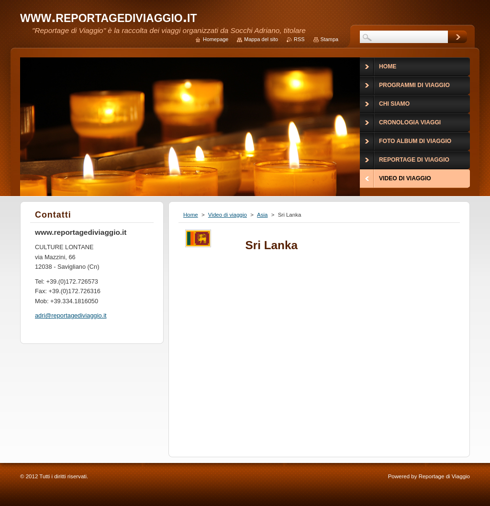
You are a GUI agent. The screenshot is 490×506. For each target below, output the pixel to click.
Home (190, 215)
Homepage (215, 39)
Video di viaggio (227, 215)
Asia (262, 215)
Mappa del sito (261, 39)
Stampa (329, 39)
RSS (299, 39)
